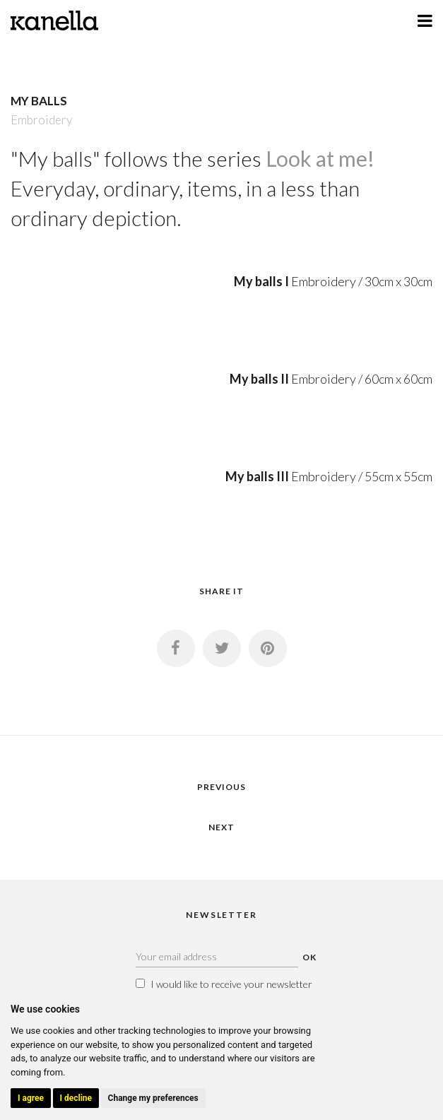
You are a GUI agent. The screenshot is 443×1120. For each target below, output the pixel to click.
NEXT (221, 827)
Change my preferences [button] (153, 1098)
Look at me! (320, 158)
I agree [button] (31, 1098)
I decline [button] (76, 1098)
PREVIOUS (222, 787)
